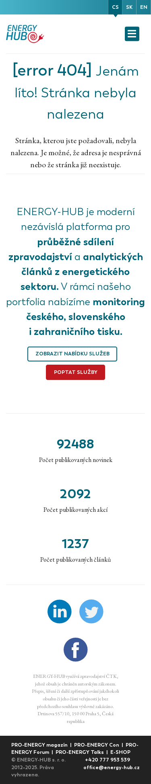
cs (115, 7)
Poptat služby (75, 372)
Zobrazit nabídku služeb (72, 354)
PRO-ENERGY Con (97, 745)
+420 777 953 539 (107, 760)
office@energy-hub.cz (111, 767)
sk (129, 7)
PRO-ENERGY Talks (80, 752)
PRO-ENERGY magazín (40, 745)
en (143, 7)
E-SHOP (120, 752)
